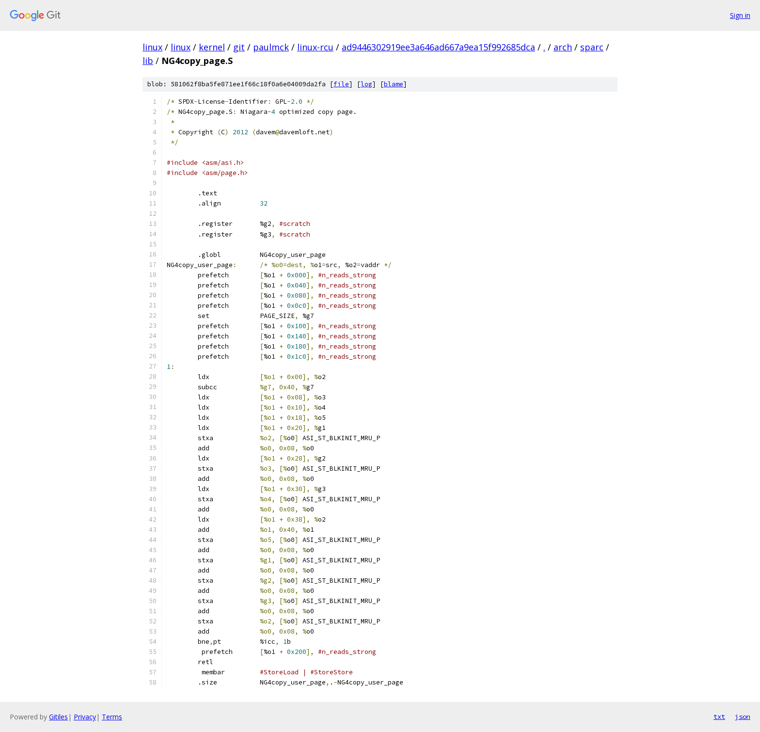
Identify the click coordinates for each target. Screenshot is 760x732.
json (742, 716)
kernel (212, 47)
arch (563, 47)
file (341, 84)
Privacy (85, 716)
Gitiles (58, 716)
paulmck (271, 47)
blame (393, 84)
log (366, 84)
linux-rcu (315, 47)
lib (147, 60)
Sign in (740, 15)
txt (719, 716)
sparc (591, 47)
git (239, 47)
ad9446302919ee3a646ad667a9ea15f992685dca (438, 47)
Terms (112, 716)
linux (152, 47)
